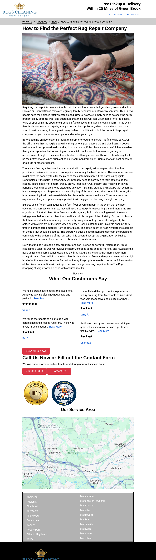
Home (27, 21)
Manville (85, 510)
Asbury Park (33, 529)
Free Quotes (133, 14)
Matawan (85, 528)
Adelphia (32, 501)
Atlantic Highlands (37, 534)
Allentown (32, 511)
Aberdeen (32, 497)
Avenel (30, 539)
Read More (40, 298)
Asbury (31, 525)
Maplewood (86, 514)
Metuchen (86, 538)
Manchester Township (92, 500)
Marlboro (85, 519)
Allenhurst (32, 506)
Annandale (33, 520)
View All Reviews (36, 350)
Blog (54, 21)
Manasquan (87, 496)
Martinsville (86, 524)
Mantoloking (87, 505)
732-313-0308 (115, 14)
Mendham (86, 533)
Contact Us (59, 371)
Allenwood (33, 515)
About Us (42, 21)
